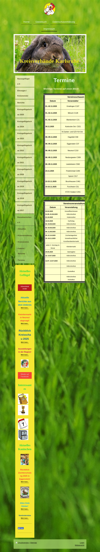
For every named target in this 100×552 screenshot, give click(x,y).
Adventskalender (25, 288)
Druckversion (22, 543)
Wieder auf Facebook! (25, 375)
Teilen (20, 528)
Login (82, 543)
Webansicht (79, 545)
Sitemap (33, 543)
